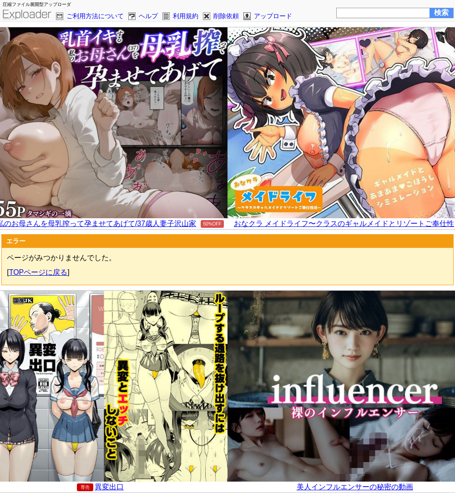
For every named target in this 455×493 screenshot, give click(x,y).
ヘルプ (148, 16)
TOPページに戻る (38, 272)
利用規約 (185, 16)
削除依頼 (226, 16)
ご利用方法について (95, 16)
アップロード (273, 16)
